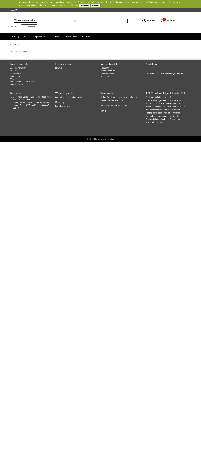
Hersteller (86, 36)
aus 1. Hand (54, 36)
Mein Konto (152, 21)
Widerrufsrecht (16, 84)
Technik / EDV (71, 36)
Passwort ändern (107, 73)
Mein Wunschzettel (108, 71)
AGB (12, 79)
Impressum (15, 76)
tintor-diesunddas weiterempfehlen (70, 97)
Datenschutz (15, 73)
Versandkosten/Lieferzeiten (22, 81)
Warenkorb (170, 21)
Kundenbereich (109, 64)
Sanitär (27, 36)
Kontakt (13, 71)
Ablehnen (95, 5)
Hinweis (58, 68)
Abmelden (104, 76)
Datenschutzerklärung (68, 5)
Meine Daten (106, 68)
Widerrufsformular (18, 68)
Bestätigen (84, 5)
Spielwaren (40, 36)
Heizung (15, 36)
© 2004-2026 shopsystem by (100, 139)
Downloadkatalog (62, 106)
